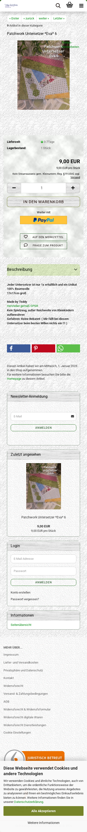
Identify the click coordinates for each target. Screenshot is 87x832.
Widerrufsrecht (13, 686)
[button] (14, 188)
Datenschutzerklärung (28, 802)
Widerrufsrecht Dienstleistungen (24, 725)
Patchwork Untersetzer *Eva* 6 (43, 517)
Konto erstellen (20, 592)
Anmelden (43, 427)
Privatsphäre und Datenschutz (23, 670)
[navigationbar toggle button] (81, 6)
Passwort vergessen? (25, 599)
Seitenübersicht (21, 625)
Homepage (14, 378)
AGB (6, 701)
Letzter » (58, 18)
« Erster (14, 18)
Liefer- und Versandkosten (20, 662)
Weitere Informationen (44, 823)
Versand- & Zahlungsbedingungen (25, 693)
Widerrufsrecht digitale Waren (23, 717)
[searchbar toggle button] (58, 6)
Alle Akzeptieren (43, 811)
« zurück (28, 18)
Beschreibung (19, 269)
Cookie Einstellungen (17, 732)
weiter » (44, 18)
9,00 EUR (43, 526)
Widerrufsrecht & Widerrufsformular (27, 709)
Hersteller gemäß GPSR (22, 306)
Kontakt (8, 678)
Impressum (11, 654)
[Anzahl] (43, 188)
